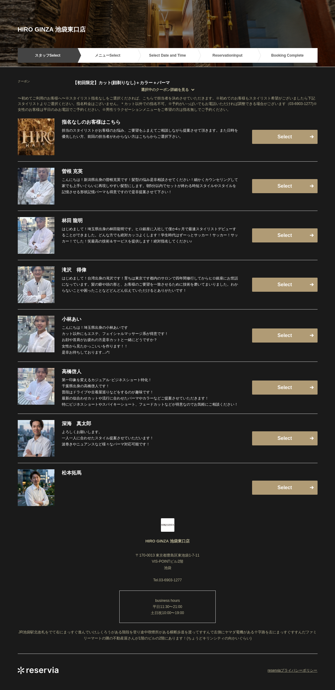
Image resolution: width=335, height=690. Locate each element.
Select (284, 136)
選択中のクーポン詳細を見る (165, 90)
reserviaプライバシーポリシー (293, 670)
